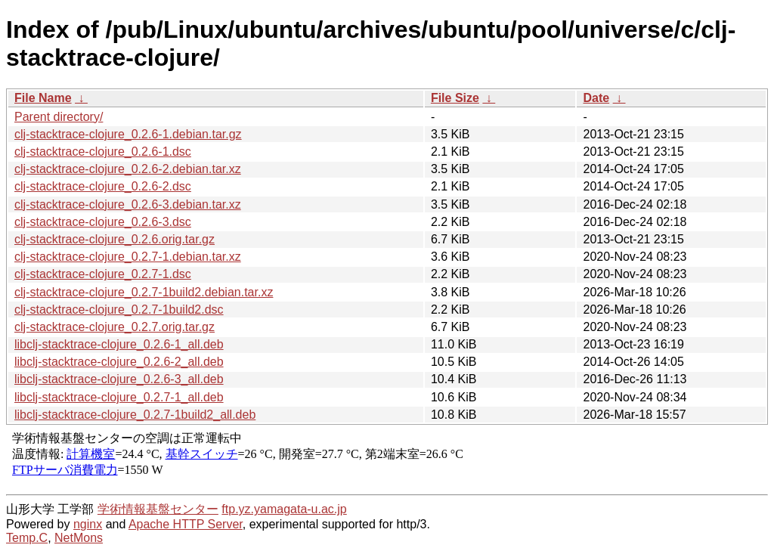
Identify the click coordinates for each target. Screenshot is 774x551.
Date (596, 97)
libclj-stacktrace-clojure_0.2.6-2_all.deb (119, 361)
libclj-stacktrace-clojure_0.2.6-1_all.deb (119, 344)
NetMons (78, 537)
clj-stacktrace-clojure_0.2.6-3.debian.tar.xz (127, 204)
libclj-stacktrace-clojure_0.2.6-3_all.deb (119, 379)
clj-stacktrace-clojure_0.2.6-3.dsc (102, 221)
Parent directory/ (58, 116)
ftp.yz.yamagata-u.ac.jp (283, 509)
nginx (87, 524)
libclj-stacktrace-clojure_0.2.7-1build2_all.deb (134, 414)
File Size (455, 97)
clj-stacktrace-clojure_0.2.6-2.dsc (102, 186)
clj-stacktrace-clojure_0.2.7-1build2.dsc (119, 309)
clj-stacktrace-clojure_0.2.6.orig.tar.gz (114, 239)
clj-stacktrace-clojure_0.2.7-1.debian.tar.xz (127, 256)
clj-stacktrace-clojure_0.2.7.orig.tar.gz (114, 326)
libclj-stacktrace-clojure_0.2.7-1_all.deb (119, 397)
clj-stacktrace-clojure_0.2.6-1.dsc (102, 151)
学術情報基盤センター (158, 509)
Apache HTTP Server (185, 524)
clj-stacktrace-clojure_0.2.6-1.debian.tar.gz (128, 134)
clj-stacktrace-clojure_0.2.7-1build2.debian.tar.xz (143, 292)
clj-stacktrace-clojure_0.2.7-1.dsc (102, 274)
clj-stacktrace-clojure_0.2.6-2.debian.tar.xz (127, 169)
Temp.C (27, 537)
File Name (43, 97)
